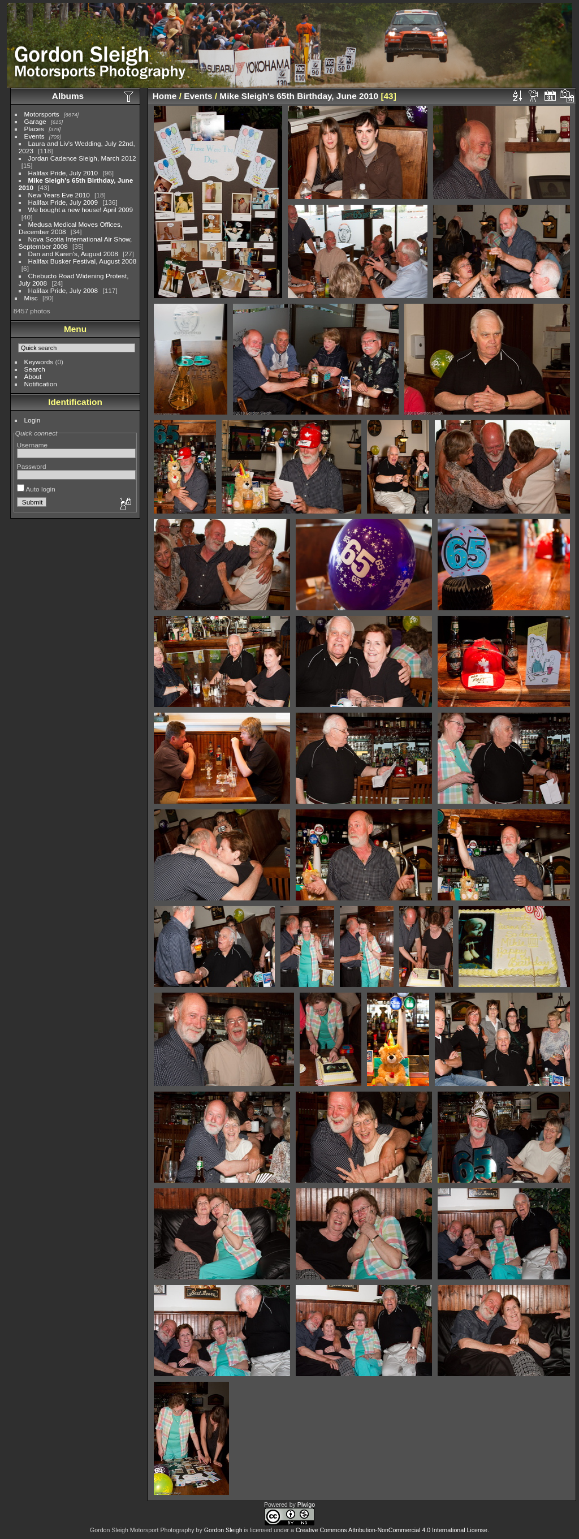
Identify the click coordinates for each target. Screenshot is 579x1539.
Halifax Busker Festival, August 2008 (82, 261)
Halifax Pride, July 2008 (63, 290)
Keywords (39, 361)
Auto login (36, 489)
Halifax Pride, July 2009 (63, 202)
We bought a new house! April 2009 (80, 209)
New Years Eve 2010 (59, 195)
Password (31, 466)
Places (34, 128)
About (33, 376)
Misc (31, 297)
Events (34, 136)
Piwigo (306, 1504)
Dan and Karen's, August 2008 (73, 253)
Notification (40, 383)
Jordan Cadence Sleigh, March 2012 (82, 158)
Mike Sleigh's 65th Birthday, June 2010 (298, 96)
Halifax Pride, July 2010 (63, 172)
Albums (68, 96)
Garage (35, 121)
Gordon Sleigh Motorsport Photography (142, 1530)
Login (32, 420)
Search (34, 369)
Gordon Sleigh (223, 1530)
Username (32, 445)
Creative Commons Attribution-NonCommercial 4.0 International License (391, 1530)
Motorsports (41, 114)
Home (165, 96)
